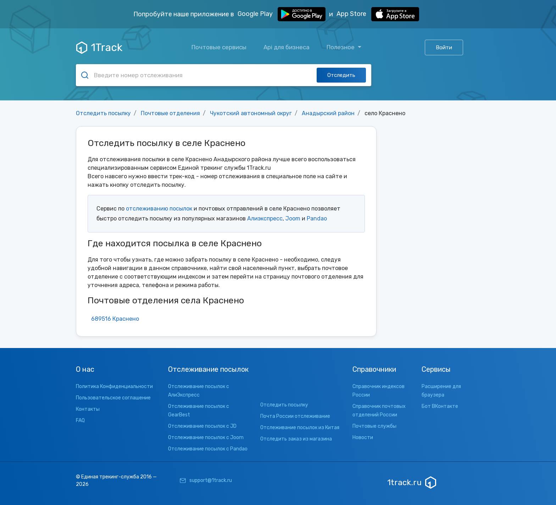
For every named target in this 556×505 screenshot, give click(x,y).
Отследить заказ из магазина (296, 439)
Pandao (317, 218)
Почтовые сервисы (218, 47)
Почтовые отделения (170, 113)
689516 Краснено (115, 318)
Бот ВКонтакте (440, 406)
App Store (378, 14)
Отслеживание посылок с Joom (206, 437)
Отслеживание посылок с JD (202, 426)
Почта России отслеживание (295, 416)
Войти (444, 47)
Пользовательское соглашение (113, 398)
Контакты (88, 409)
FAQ (80, 420)
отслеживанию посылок (159, 208)
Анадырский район (328, 113)
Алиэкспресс (265, 218)
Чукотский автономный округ (251, 113)
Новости (362, 437)
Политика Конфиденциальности (114, 386)
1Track (99, 47)
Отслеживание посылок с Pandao (208, 449)
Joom (292, 218)
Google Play (282, 14)
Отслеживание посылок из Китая (299, 428)
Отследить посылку (103, 113)
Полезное (341, 47)
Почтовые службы (374, 426)
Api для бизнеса (286, 47)
